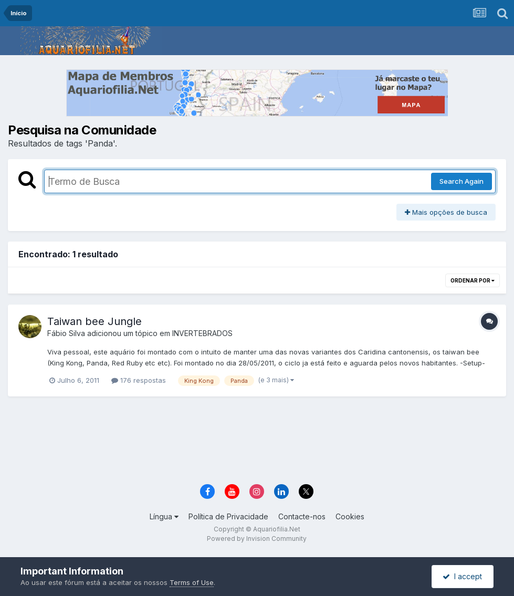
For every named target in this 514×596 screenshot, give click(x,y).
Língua (164, 516)
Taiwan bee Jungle (94, 321)
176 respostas (138, 380)
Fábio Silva (66, 333)
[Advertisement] (257, 443)
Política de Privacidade (228, 516)
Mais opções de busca (446, 212)
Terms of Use (192, 582)
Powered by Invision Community (257, 538)
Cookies (349, 516)
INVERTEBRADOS (202, 333)
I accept (462, 576)
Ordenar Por (472, 280)
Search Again (461, 181)
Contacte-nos (302, 516)
